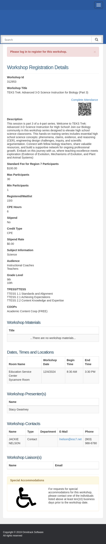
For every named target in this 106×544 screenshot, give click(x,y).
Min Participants (18, 185)
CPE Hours (14, 207)
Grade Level (15, 275)
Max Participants (18, 174)
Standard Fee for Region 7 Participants (33, 163)
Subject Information (20, 250)
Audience (13, 261)
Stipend (12, 217)
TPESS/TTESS (16, 289)
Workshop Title (17, 88)
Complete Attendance (84, 99)
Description (14, 119)
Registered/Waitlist (19, 196)
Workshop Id (15, 77)
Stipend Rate (15, 239)
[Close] (95, 52)
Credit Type (14, 228)
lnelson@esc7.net (70, 439)
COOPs (12, 306)
